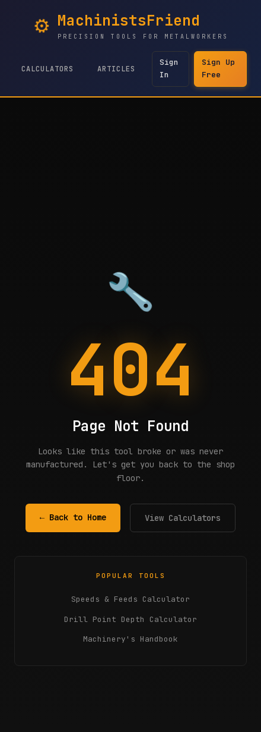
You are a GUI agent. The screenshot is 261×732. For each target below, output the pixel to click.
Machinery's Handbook (130, 639)
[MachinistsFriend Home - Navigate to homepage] (130, 25)
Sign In (169, 68)
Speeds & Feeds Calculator (130, 599)
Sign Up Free (218, 68)
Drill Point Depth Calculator (130, 619)
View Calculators (183, 518)
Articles (116, 69)
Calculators (47, 69)
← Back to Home (73, 517)
